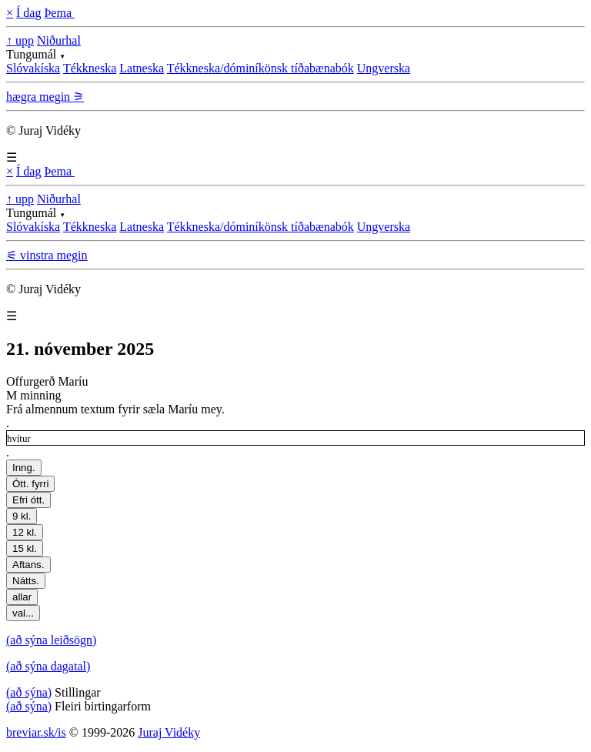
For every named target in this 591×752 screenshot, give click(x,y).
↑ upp (20, 40)
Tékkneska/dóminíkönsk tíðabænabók (260, 68)
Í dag (28, 12)
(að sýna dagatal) (48, 666)
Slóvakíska (33, 68)
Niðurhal (59, 40)
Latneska (141, 68)
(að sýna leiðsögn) (51, 640)
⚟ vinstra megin (47, 255)
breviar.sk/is (36, 732)
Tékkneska (89, 68)
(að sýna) (29, 692)
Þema (59, 12)
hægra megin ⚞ (45, 96)
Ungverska (383, 68)
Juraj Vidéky (169, 732)
